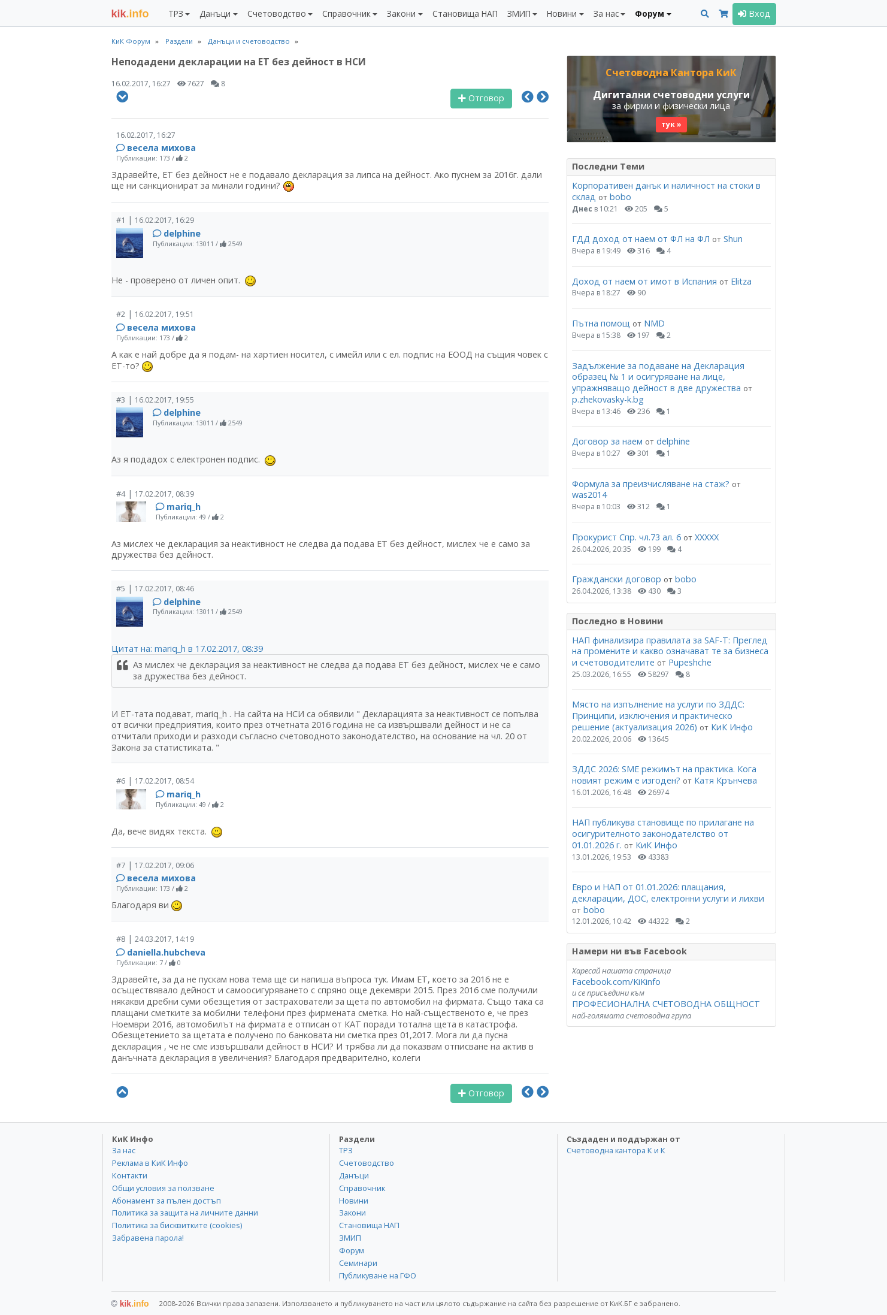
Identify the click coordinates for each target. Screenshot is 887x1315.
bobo (620, 196)
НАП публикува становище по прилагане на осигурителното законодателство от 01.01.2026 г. (663, 833)
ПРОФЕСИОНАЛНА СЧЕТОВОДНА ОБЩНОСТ (666, 1003)
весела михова (161, 147)
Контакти (129, 1175)
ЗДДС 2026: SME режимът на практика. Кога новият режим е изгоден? (664, 774)
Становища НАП (465, 13)
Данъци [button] (215, 13)
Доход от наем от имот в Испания (644, 281)
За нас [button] (606, 13)
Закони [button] (401, 13)
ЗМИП (350, 1237)
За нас (123, 1150)
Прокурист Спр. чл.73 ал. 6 (626, 537)
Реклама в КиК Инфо (150, 1162)
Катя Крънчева (725, 780)
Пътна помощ (601, 323)
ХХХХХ (707, 537)
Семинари (358, 1262)
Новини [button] (562, 13)
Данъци (354, 1175)
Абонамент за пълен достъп (166, 1200)
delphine (182, 233)
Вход (754, 13)
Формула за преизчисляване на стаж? (650, 483)
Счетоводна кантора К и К (616, 1150)
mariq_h (183, 506)
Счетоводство (366, 1162)
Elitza (741, 281)
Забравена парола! (148, 1237)
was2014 (589, 494)
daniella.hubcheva (166, 952)
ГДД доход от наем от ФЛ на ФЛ (641, 238)
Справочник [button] (346, 13)
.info (130, 14)
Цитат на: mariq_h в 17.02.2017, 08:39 (187, 648)
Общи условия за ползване (163, 1188)
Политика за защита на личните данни (185, 1212)
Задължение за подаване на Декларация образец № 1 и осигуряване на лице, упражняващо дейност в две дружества (658, 377)
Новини (353, 1200)
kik (130, 1303)
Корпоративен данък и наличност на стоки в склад (666, 191)
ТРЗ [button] (175, 13)
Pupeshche (690, 662)
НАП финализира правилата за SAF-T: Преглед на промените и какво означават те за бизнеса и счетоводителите (670, 651)
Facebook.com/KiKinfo (616, 981)
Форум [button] (649, 13)
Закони (352, 1212)
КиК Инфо (732, 727)
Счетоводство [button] (276, 13)
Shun (733, 238)
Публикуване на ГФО (377, 1275)
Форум (351, 1250)
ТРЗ (346, 1150)
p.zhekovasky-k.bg (608, 399)
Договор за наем (607, 441)
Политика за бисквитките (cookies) (177, 1225)
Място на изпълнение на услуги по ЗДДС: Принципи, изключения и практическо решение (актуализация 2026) (658, 715)
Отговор (481, 98)
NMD (654, 323)
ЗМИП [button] (519, 13)
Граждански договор (616, 579)
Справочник (362, 1188)
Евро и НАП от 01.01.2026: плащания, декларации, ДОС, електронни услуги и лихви (668, 892)
